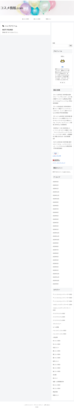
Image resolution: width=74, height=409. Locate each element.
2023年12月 (56, 232)
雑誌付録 (55, 391)
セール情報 (56, 327)
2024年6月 (56, 212)
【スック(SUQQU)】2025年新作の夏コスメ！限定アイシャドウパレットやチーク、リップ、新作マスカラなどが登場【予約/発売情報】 (62, 109)
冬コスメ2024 (56, 344)
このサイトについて (28, 404)
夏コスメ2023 (56, 351)
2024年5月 (56, 215)
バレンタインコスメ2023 (59, 330)
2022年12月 (56, 273)
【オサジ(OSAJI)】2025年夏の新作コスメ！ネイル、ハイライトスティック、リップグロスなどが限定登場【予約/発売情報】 (62, 145)
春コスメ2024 (56, 368)
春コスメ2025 (56, 371)
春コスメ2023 (56, 364)
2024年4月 (56, 219)
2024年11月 (56, 195)
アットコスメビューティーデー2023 (62, 297)
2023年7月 (56, 250)
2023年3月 (56, 263)
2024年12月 (56, 192)
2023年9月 (56, 243)
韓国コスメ (56, 395)
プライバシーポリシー (38, 404)
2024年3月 (56, 222)
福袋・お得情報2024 (58, 381)
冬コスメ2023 (56, 340)
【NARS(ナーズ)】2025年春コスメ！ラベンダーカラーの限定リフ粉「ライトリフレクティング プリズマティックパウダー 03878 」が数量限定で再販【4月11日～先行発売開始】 (62, 133)
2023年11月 (56, 236)
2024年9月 (56, 202)
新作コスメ (56, 361)
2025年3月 (56, 181)
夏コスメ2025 (56, 357)
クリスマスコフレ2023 (59, 317)
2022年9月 (56, 284)
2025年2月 (56, 185)
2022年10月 (56, 280)
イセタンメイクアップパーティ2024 (62, 304)
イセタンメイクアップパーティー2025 (62, 309)
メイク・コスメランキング (59, 162)
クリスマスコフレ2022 (59, 313)
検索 (54, 43)
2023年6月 (56, 253)
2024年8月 (56, 205)
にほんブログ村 (57, 156)
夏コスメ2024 (56, 354)
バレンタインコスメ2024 (59, 334)
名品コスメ (56, 347)
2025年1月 (56, 188)
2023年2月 (56, 267)
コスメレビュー (57, 323)
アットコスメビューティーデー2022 (62, 294)
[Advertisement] (62, 32)
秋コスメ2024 (56, 388)
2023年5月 (56, 256)
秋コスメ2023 (56, 385)
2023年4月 (56, 260)
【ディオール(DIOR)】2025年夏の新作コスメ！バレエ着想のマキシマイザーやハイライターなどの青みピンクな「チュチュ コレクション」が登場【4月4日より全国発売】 (62, 120)
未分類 (54, 374)
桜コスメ (55, 378)
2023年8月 (56, 246)
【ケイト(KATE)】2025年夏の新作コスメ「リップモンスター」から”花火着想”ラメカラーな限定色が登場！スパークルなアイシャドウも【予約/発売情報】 (62, 99)
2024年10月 (56, 198)
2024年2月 (56, 226)
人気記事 (55, 337)
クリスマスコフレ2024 (59, 320)
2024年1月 (56, 229)
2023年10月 (56, 239)
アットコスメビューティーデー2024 (62, 301)
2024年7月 (56, 209)
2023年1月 (56, 270)
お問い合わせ (47, 404)
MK (63, 67)
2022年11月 (56, 277)
